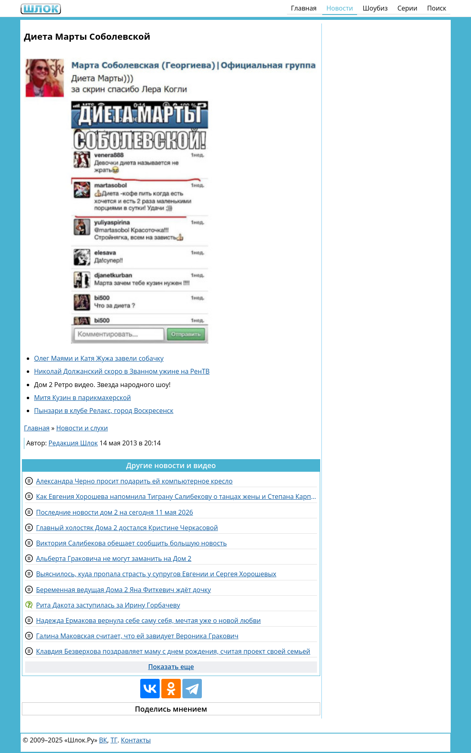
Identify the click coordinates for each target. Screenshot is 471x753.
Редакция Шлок (73, 443)
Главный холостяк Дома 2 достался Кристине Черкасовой (127, 527)
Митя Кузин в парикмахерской (82, 397)
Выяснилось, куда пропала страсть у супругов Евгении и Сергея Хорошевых (156, 573)
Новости (339, 8)
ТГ (114, 740)
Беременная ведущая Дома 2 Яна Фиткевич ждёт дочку (123, 589)
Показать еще (171, 666)
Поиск (436, 8)
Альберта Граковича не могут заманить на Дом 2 (113, 558)
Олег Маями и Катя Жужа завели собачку (99, 358)
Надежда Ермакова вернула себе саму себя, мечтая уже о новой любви (148, 620)
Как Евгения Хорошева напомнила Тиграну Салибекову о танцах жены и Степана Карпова (176, 496)
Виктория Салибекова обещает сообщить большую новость (131, 543)
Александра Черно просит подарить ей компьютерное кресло (134, 481)
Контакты (136, 740)
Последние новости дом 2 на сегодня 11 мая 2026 (114, 512)
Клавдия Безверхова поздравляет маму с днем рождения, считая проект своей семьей (173, 651)
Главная (304, 8)
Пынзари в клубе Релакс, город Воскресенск (103, 410)
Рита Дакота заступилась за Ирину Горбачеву (108, 605)
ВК (103, 740)
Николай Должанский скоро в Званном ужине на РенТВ (122, 371)
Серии (407, 8)
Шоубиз (375, 8)
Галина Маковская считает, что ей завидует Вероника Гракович (137, 635)
